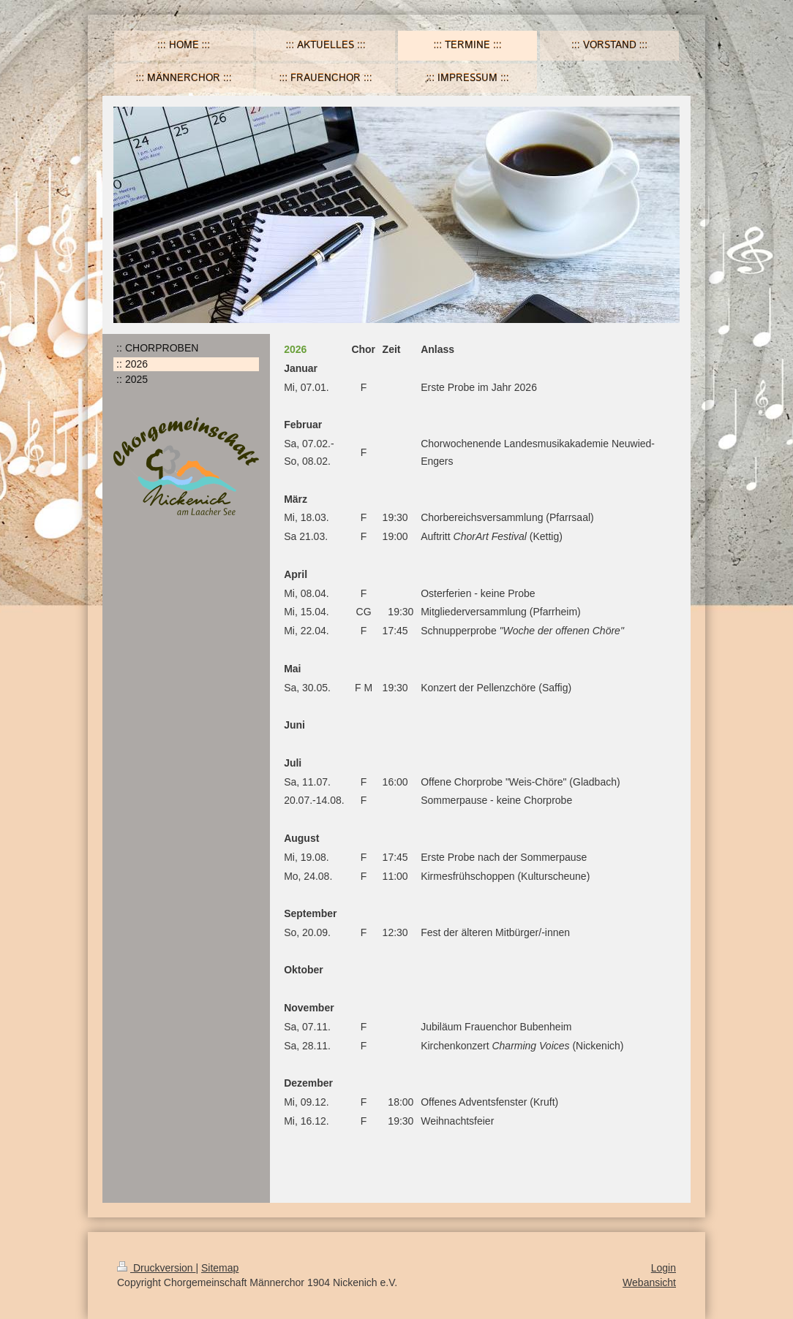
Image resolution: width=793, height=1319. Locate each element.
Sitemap (219, 1268)
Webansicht (649, 1282)
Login (663, 1268)
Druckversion (156, 1268)
